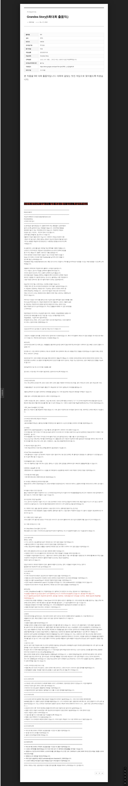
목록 (2, 393)
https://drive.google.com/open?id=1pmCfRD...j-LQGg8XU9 (57, 66)
